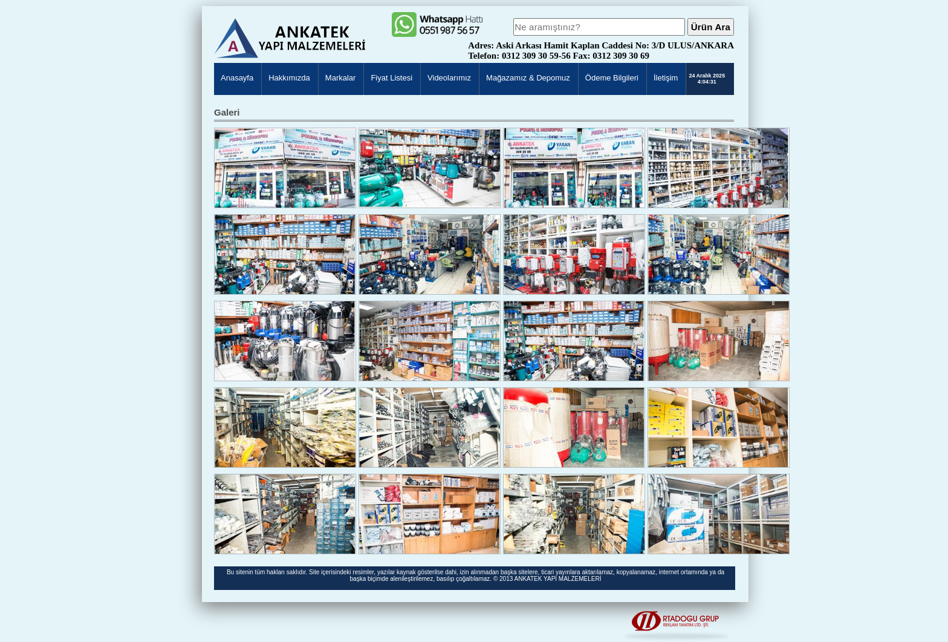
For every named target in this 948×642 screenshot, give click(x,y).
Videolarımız (449, 77)
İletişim (666, 77)
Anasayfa (237, 77)
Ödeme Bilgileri (611, 77)
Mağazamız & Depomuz (528, 77)
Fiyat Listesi (391, 77)
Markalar (340, 77)
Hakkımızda (289, 77)
